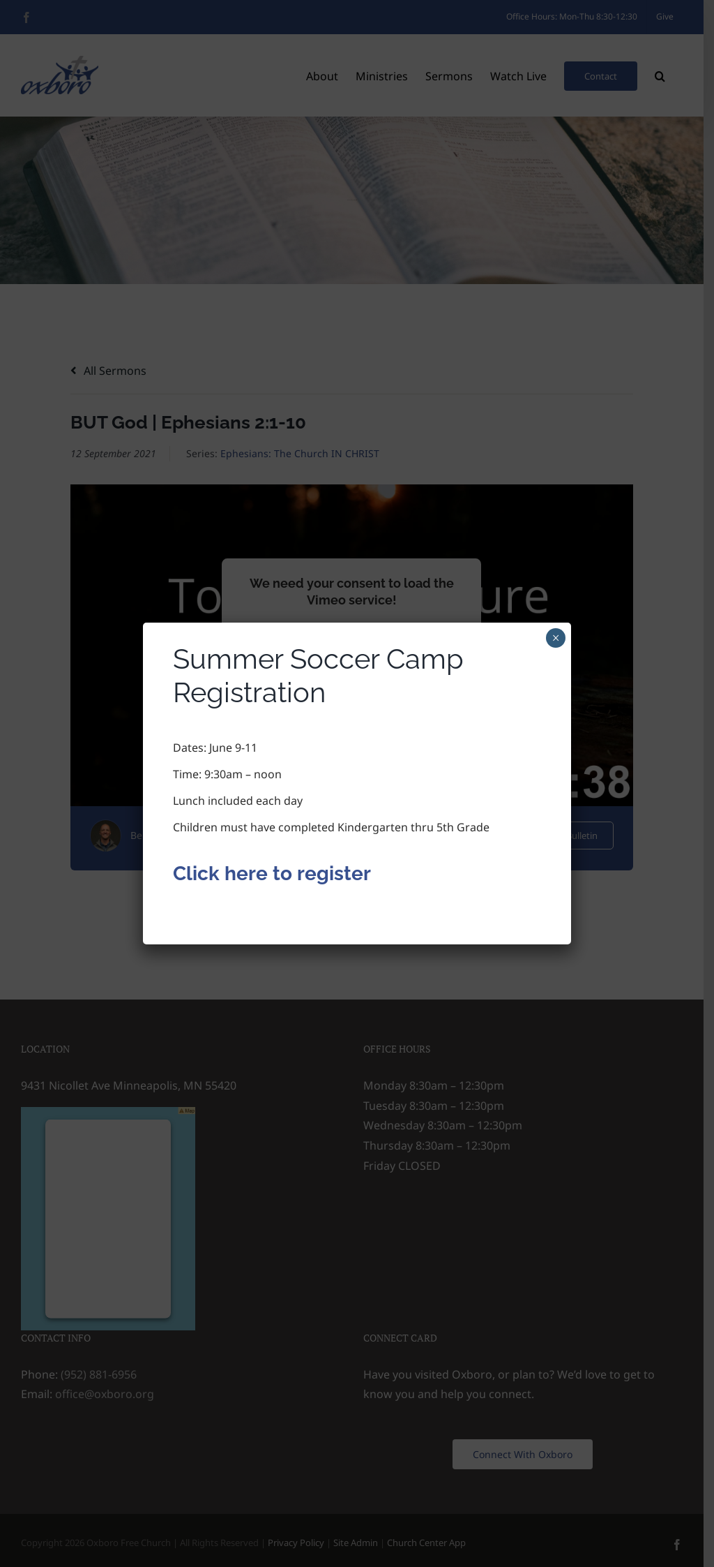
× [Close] (556, 638)
